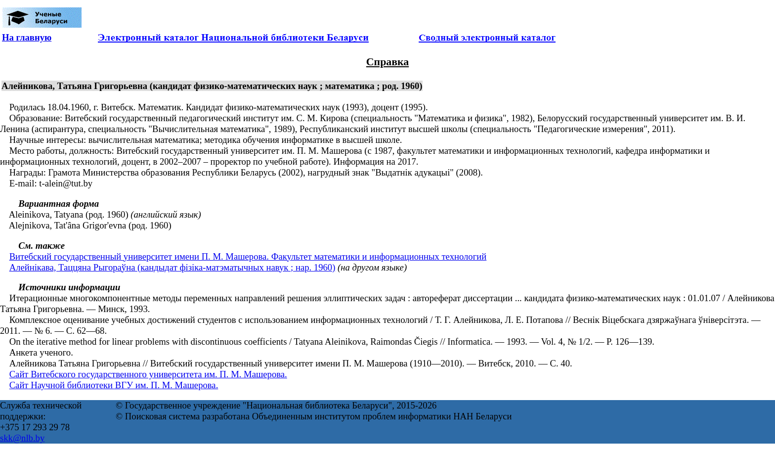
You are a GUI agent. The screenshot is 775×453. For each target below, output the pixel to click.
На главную (26, 37)
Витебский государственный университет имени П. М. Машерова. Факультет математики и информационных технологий (248, 256)
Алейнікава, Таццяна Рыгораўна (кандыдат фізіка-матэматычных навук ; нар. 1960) (172, 267)
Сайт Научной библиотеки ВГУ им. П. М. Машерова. (113, 385)
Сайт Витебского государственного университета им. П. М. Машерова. (148, 374)
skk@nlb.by (22, 438)
